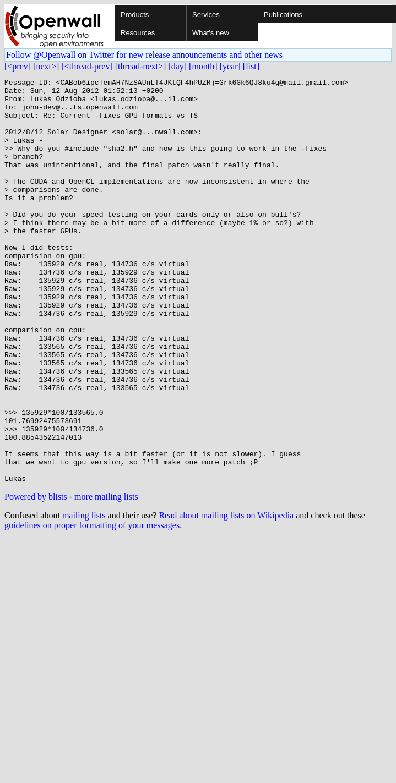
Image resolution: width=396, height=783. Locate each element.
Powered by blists (35, 577)
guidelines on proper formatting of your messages (92, 606)
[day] (177, 66)
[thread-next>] (140, 66)
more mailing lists (106, 577)
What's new (210, 33)
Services (206, 14)
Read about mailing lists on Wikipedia (226, 596)
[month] (203, 66)
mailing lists (84, 596)
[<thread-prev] (86, 66)
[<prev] (17, 66)
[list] (251, 66)
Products (135, 14)
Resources (138, 33)
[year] (230, 66)
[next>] (46, 66)
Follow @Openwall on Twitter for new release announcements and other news (144, 54)
